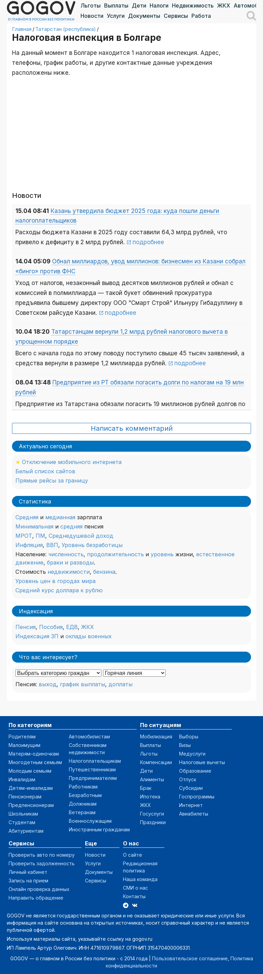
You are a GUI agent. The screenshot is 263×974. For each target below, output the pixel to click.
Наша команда (140, 879)
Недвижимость (193, 5)
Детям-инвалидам (31, 788)
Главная (22, 29)
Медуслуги (192, 754)
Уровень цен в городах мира (55, 581)
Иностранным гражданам (99, 829)
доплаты (121, 684)
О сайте (132, 855)
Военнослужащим (90, 821)
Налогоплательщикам (95, 761)
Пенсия (25, 626)
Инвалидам (22, 779)
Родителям (22, 736)
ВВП (52, 545)
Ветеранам (82, 812)
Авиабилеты (193, 814)
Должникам (83, 804)
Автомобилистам (89, 736)
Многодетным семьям (35, 762)
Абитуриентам (26, 831)
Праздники (153, 822)
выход (48, 684)
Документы (144, 15)
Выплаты (116, 5)
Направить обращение (36, 898)
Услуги (116, 15)
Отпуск (187, 779)
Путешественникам (92, 769)
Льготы (90, 5)
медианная (60, 517)
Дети (139, 5)
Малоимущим (24, 745)
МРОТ (23, 535)
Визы (185, 745)
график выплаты (82, 684)
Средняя (26, 517)
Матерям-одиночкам (34, 754)
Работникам (83, 786)
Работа (201, 15)
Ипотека (150, 796)
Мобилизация (156, 736)
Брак (145, 788)
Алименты (152, 779)
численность (66, 554)
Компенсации (156, 762)
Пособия (51, 626)
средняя (71, 526)
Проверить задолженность (42, 863)
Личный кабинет (28, 872)
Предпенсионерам (31, 805)
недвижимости (69, 571)
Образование (195, 771)
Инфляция (29, 545)
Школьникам (23, 814)
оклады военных (88, 636)
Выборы (188, 736)
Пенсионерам (25, 796)
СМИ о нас (135, 888)
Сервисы (176, 15)
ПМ (40, 535)
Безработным (85, 795)
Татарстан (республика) (65, 29)
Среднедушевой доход (81, 535)
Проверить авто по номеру (42, 855)
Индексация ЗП (37, 636)
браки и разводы (70, 562)
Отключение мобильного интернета (72, 462)
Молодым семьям (30, 771)
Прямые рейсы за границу (51, 480)
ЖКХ (223, 5)
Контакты (134, 896)
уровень (162, 554)
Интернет (191, 805)
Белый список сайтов (45, 471)
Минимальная (34, 526)
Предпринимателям (93, 778)
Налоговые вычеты (202, 762)
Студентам (22, 822)
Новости (91, 15)
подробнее (148, 242)
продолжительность (115, 554)
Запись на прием (28, 880)
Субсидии (191, 788)
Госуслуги (152, 814)
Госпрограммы (196, 796)
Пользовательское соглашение (190, 958)
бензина (104, 571)
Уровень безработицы (92, 545)
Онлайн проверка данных (39, 889)
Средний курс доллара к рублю (59, 590)
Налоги (159, 5)
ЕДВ (72, 626)
